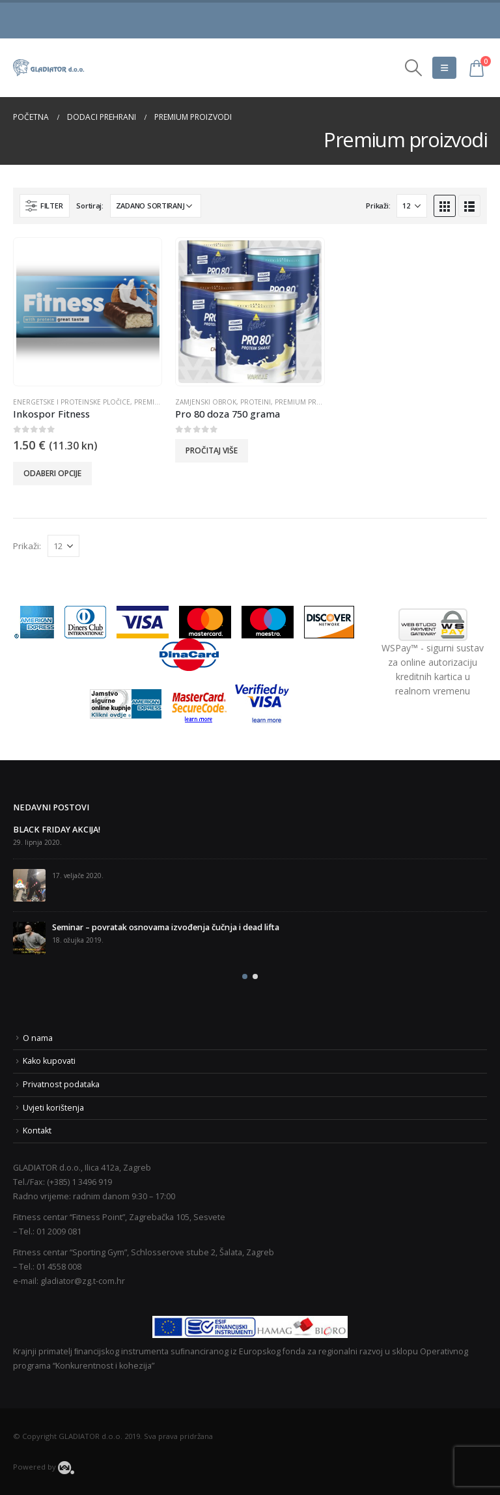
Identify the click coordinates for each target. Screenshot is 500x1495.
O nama (38, 1038)
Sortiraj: (90, 205)
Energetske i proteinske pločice (71, 401)
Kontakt (37, 1130)
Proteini (255, 401)
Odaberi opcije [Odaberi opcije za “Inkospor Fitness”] (52, 473)
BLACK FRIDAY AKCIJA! (56, 829)
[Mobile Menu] (444, 68)
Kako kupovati (49, 1060)
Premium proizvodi (310, 401)
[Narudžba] (155, 206)
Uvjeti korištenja (53, 1107)
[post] (29, 885)
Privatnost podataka (61, 1084)
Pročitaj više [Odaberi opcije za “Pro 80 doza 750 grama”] (212, 450)
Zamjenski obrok (205, 401)
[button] (245, 976)
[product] (88, 312)
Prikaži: (378, 205)
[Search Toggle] (414, 67)
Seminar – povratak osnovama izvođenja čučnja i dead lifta (165, 927)
